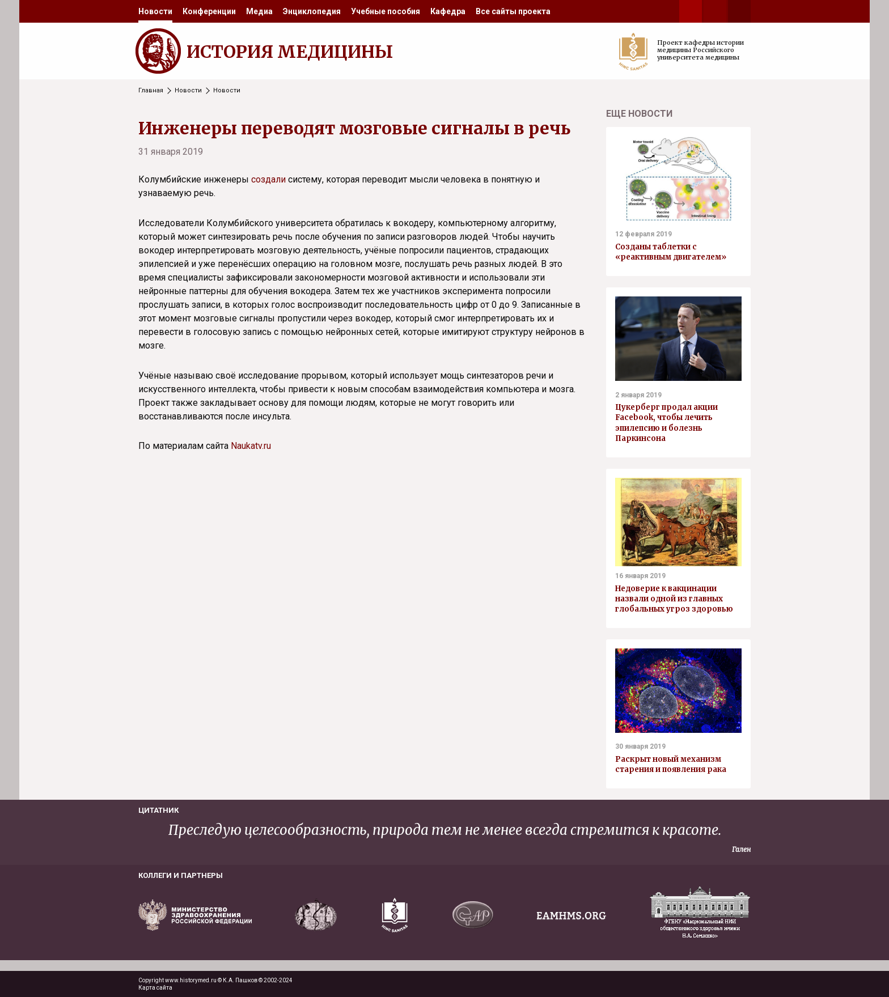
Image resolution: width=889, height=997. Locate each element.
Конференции (209, 11)
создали (268, 179)
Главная (150, 90)
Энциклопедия (312, 11)
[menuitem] (155, 11)
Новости (155, 11)
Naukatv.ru (251, 445)
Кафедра (447, 11)
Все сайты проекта (513, 11)
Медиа (259, 11)
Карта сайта (155, 988)
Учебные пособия (385, 11)
